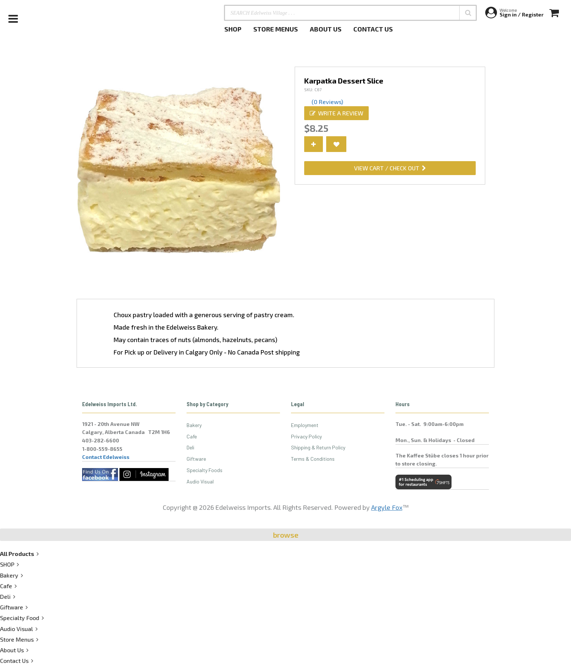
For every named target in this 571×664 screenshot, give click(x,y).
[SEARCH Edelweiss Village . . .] (350, 13)
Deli (190, 447)
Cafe (192, 436)
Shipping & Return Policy (318, 447)
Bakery (194, 425)
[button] (468, 13)
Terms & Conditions (313, 459)
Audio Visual (200, 481)
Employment (304, 425)
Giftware (196, 459)
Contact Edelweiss (105, 457)
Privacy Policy (306, 436)
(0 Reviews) (327, 101)
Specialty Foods (204, 470)
